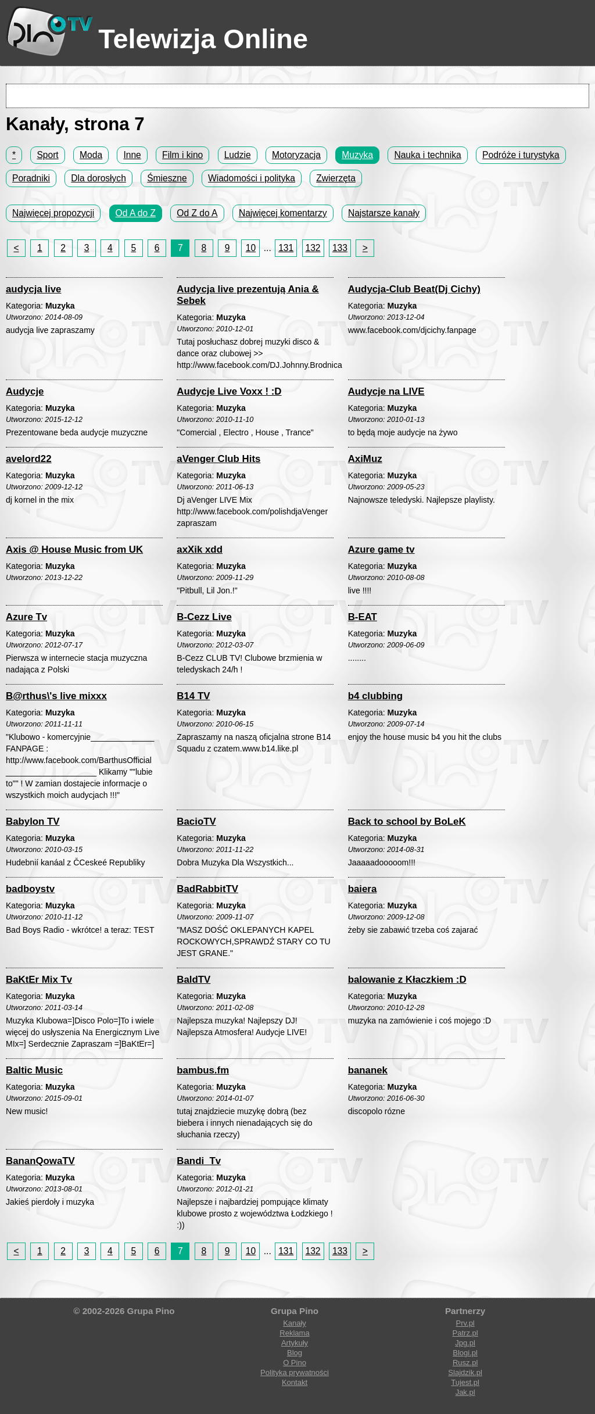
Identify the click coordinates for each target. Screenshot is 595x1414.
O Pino (294, 1362)
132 (313, 248)
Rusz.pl (465, 1362)
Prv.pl (465, 1323)
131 (285, 248)
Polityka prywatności (294, 1372)
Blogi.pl (465, 1352)
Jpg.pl (465, 1342)
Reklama (294, 1333)
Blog (294, 1352)
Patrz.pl (465, 1333)
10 (251, 248)
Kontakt (294, 1382)
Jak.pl (465, 1392)
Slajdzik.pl (465, 1372)
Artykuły (294, 1342)
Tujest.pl (465, 1382)
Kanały (294, 1323)
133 (339, 248)
